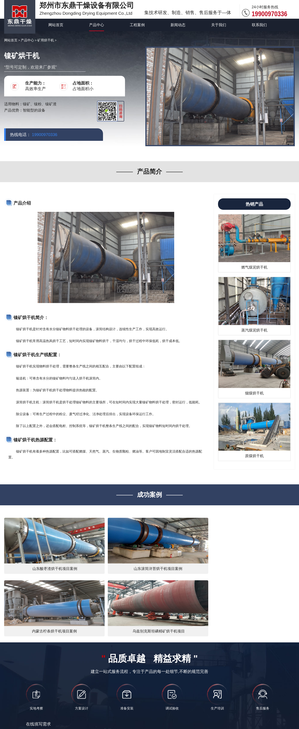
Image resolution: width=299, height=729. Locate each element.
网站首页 (55, 25)
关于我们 (218, 25)
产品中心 (96, 25)
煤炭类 (232, 709)
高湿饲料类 (248, 709)
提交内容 (52, 677)
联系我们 (259, 25)
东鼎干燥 (50, 701)
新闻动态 (177, 25)
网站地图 (166, 717)
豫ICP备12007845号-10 (206, 709)
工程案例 (137, 25)
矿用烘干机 (45, 40)
